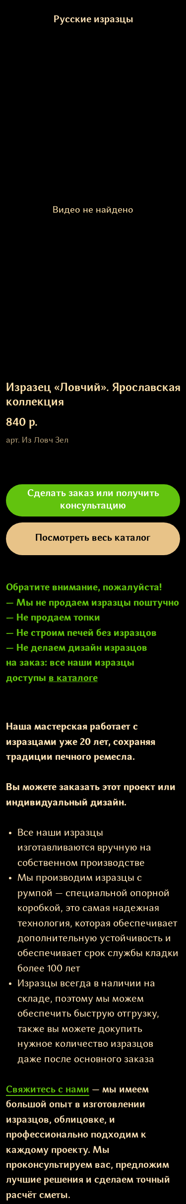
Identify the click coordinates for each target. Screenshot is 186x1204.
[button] (93, 500)
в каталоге (73, 679)
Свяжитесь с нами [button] (47, 1090)
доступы (26, 679)
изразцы (114, 663)
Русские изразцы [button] (93, 20)
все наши (71, 663)
